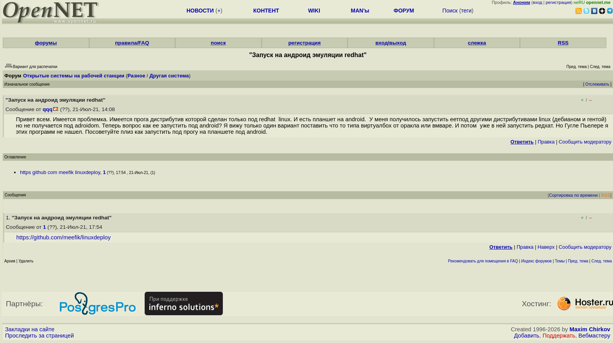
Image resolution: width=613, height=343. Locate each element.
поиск (218, 43)
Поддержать (559, 335)
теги (466, 10)
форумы (46, 43)
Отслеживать (597, 84)
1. (9, 218)
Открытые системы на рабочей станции (73, 76)
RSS (563, 43)
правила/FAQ (132, 43)
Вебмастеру (594, 335)
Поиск (450, 10)
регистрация (558, 2)
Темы (560, 261)
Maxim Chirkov (590, 329)
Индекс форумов (536, 261)
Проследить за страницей (39, 335)
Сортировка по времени (573, 195)
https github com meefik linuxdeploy (60, 172)
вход (537, 2)
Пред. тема (578, 261)
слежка (477, 43)
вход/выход (390, 43)
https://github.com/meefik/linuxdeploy (63, 237)
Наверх (546, 247)
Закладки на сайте (29, 329)
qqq (47, 109)
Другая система (169, 76)
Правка (546, 142)
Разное (136, 76)
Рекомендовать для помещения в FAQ (483, 261)
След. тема (601, 261)
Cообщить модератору (585, 142)
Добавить (527, 335)
